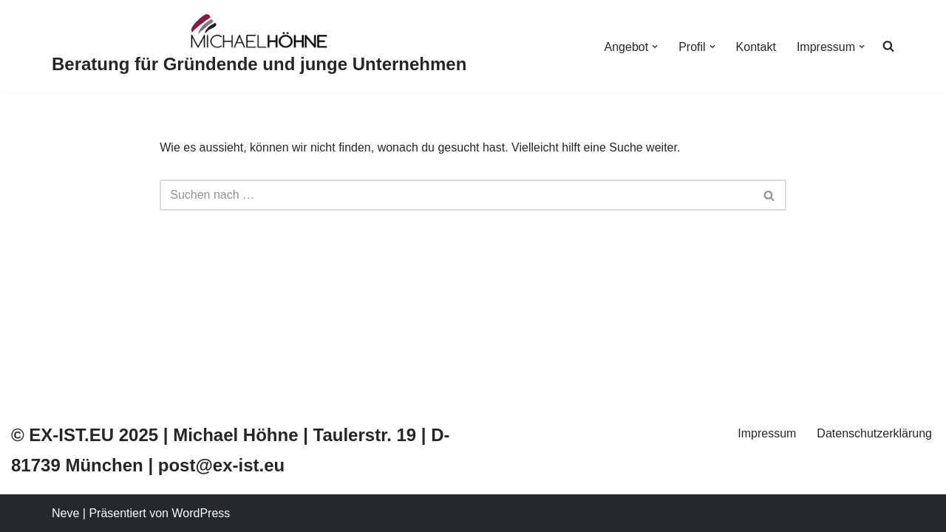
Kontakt (756, 47)
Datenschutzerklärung (874, 433)
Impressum (767, 433)
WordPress (200, 513)
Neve (65, 513)
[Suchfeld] (456, 195)
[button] (655, 47)
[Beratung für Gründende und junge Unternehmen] (259, 46)
